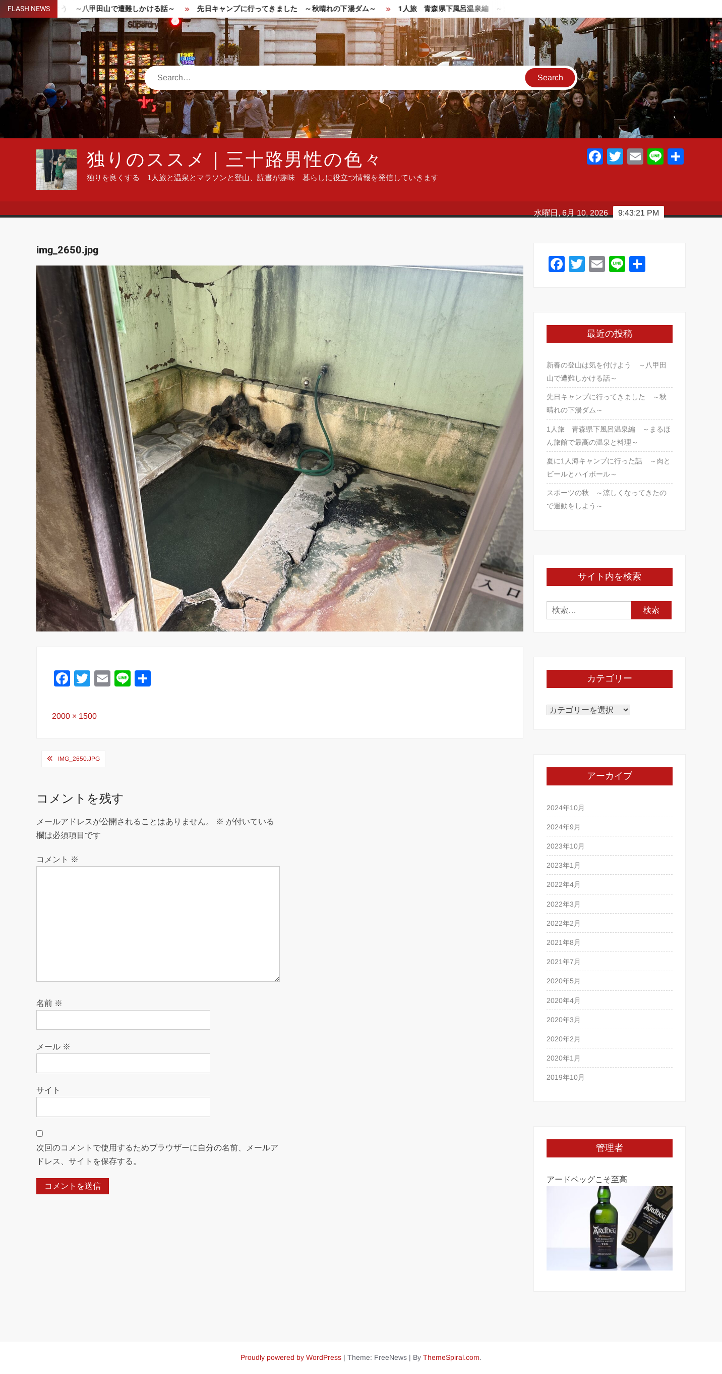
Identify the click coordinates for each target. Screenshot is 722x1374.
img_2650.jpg (79, 758)
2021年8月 (564, 942)
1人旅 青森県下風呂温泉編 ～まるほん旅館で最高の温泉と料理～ (609, 435)
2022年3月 (564, 904)
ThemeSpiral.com (451, 1357)
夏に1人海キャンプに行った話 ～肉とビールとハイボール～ (609, 467)
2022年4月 (564, 884)
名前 (49, 1003)
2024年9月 (564, 827)
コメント (57, 859)
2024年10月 (566, 808)
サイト (48, 1090)
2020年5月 (564, 981)
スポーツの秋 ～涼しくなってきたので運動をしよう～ (607, 499)
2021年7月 (564, 962)
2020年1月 (564, 1058)
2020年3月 (564, 1020)
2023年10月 (566, 846)
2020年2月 (564, 1039)
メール (53, 1046)
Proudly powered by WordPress (290, 1357)
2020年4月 (564, 1000)
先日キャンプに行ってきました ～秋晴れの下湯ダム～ (293, 9)
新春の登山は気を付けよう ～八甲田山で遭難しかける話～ (607, 371)
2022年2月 (564, 923)
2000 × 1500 (74, 716)
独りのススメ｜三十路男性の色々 (235, 159)
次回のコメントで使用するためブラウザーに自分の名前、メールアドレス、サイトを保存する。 (157, 1154)
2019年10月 (566, 1077)
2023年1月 (564, 865)
